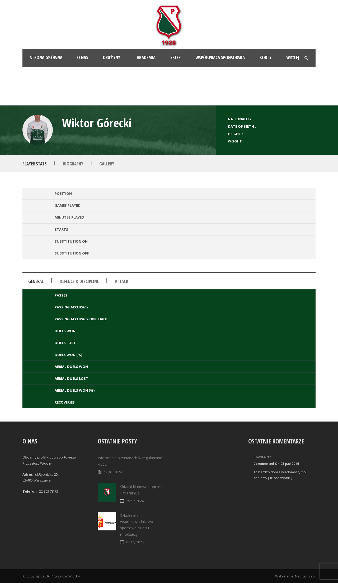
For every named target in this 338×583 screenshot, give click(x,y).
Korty (265, 57)
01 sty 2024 (135, 542)
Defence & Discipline (79, 281)
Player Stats (34, 163)
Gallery (106, 163)
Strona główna (46, 57)
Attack (121, 281)
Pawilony (262, 457)
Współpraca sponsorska (220, 57)
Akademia (146, 57)
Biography (73, 163)
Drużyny (111, 57)
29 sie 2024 (135, 500)
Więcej (292, 57)
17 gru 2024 (113, 472)
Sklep (175, 57)
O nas (82, 57)
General (36, 281)
